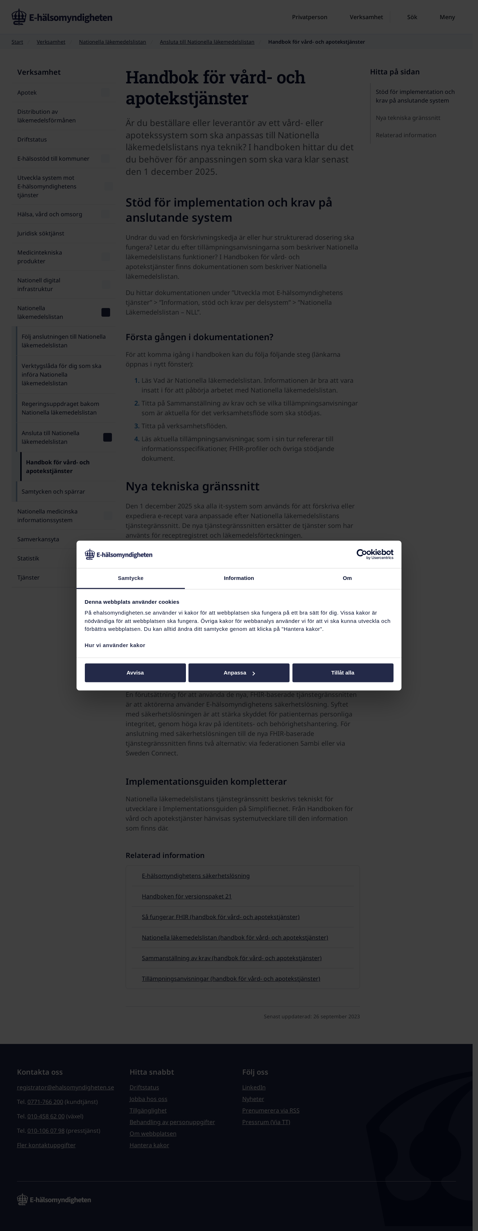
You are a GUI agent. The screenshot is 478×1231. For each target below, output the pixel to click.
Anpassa (239, 673)
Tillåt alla (343, 673)
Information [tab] (239, 578)
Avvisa (135, 673)
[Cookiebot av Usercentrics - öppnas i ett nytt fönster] (362, 554)
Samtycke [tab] (131, 578)
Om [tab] (347, 578)
